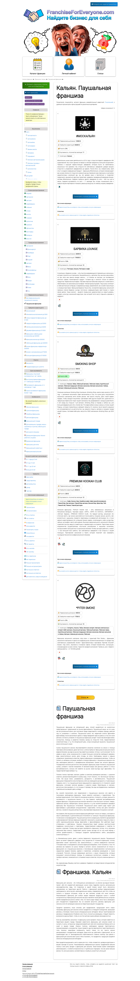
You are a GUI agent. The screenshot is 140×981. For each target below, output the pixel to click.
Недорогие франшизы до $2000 (35, 323)
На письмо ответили (32, 570)
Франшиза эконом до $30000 (34, 339)
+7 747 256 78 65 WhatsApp (29, 977)
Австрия (28, 200)
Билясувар (30, 284)
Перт (28, 256)
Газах (28, 287)
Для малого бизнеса (31, 432)
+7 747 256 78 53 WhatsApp (29, 975)
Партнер (28, 491)
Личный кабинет (69, 66)
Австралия (28, 197)
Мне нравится (30, 526)
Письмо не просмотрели (34, 566)
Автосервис (30, 146)
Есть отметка (30, 515)
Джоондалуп (31, 249)
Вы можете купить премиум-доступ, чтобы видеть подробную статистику (79, 215)
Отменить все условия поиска (34, 104)
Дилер (27, 487)
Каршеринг (30, 156)
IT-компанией (109, 102)
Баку (28, 277)
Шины (29, 172)
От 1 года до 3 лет (30, 459)
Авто (26, 132)
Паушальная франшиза (33, 101)
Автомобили (31, 139)
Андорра (28, 218)
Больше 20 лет (29, 470)
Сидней (29, 260)
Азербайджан (29, 204)
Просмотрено (30, 507)
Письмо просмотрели (33, 563)
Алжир (27, 211)
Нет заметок (30, 544)
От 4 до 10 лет (29, 463)
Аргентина (28, 221)
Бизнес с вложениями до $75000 (35, 352)
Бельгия (27, 239)
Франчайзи (28, 477)
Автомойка (30, 142)
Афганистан (29, 228)
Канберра (30, 253)
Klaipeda (27, 193)
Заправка (30, 153)
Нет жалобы (30, 552)
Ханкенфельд (31, 270)
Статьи (100, 66)
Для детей (28, 176)
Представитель (30, 480)
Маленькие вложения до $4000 (35, 327)
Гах (28, 291)
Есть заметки (30, 541)
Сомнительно (30, 533)
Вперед (84, 697)
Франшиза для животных (33, 448)
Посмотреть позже (32, 530)
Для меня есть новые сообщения (36, 577)
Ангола (27, 214)
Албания (28, 207)
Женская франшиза (31, 407)
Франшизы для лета (31, 444)
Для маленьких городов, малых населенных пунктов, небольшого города (35, 427)
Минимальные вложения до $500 (35, 314)
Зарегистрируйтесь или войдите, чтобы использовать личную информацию (35, 501)
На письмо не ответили (33, 573)
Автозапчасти (31, 135)
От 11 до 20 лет (30, 466)
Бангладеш (28, 232)
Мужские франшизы (31, 410)
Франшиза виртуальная (32, 451)
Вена (28, 267)
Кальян (28, 97)
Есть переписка (31, 556)
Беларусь (28, 235)
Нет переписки (30, 559)
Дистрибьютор (30, 484)
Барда (29, 280)
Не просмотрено (31, 511)
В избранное (30, 523)
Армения (28, 225)
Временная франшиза (32, 441)
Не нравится (30, 536)
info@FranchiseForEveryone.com (44, 973)
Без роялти (28, 363)
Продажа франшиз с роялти (34, 367)
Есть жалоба (30, 548)
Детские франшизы (31, 417)
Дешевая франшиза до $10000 (35, 330)
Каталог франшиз (37, 66)
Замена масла (31, 149)
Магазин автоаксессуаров (35, 160)
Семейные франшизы (32, 414)
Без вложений (29, 311)
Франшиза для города (32, 421)
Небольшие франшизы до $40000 (35, 343)
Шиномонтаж (31, 169)
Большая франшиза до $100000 (35, 355)
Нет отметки (30, 518)
